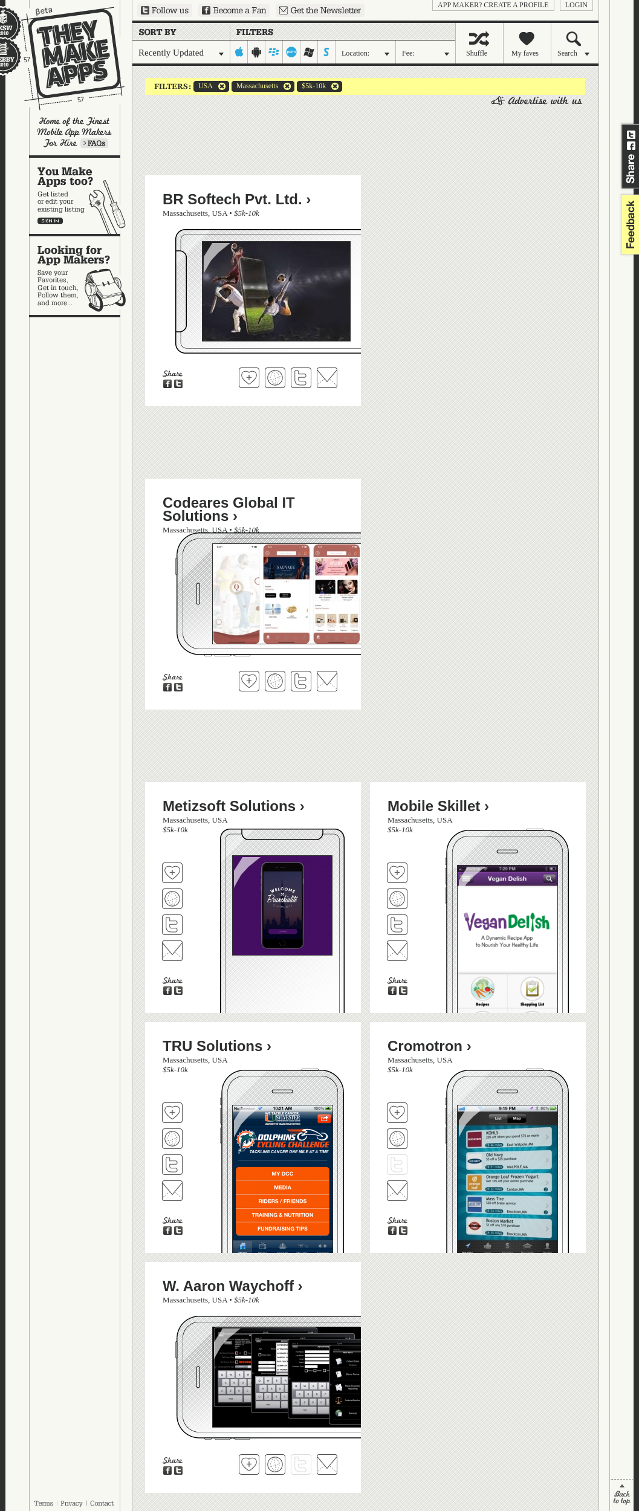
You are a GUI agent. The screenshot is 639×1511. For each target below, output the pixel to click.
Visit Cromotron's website (397, 1138)
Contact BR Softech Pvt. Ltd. (327, 377)
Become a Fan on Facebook (234, 10)
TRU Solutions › (217, 1046)
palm (291, 51)
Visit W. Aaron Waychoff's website (275, 1464)
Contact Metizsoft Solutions (172, 950)
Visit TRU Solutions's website (172, 1138)
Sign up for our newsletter (320, 10)
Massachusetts (255, 86)
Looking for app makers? (81, 275)
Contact (102, 1503)
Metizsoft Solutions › (234, 806)
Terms (43, 1503)
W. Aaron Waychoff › (233, 1286)
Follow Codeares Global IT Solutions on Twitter (301, 681)
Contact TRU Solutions (172, 1190)
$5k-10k (311, 86)
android (256, 51)
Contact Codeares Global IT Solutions (327, 681)
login (576, 5)
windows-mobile (309, 51)
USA (203, 86)
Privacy (71, 1503)
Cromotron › (430, 1046)
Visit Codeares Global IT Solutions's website (275, 681)
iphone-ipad (239, 51)
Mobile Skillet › (438, 806)
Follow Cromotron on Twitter (397, 1164)
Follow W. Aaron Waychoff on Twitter (301, 1464)
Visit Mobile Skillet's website (397, 898)
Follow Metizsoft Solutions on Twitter (172, 924)
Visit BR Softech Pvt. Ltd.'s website (275, 377)
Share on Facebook (631, 145)
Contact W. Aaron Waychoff (327, 1464)
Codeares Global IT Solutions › (229, 509)
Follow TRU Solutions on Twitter (172, 1164)
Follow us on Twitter (164, 10)
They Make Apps (65, 58)
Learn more (94, 143)
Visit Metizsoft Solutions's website (172, 898)
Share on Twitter (631, 135)
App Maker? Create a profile (493, 5)
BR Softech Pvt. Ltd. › (237, 199)
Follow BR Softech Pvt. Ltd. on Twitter (301, 377)
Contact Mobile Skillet (397, 950)
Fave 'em (249, 377)
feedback (628, 224)
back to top (622, 1495)
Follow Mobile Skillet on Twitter (397, 924)
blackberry (274, 51)
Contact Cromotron (397, 1190)
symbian (327, 51)
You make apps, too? (81, 196)
